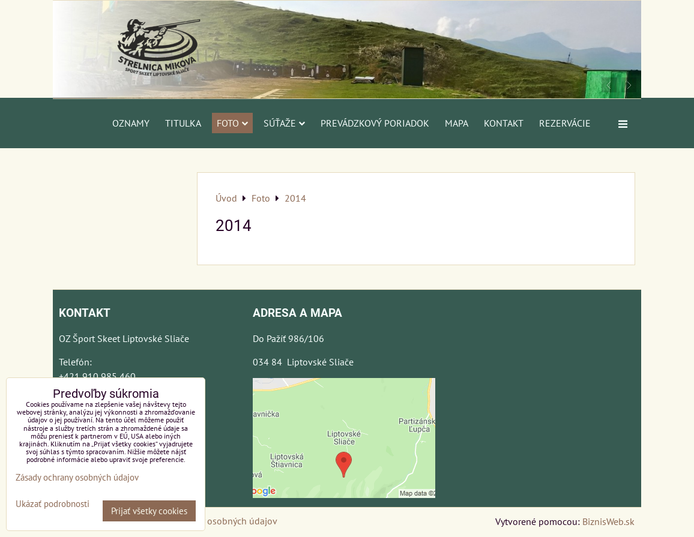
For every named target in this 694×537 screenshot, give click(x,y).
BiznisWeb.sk (608, 521)
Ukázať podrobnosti (52, 504)
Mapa (456, 123)
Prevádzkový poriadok (375, 123)
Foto (232, 123)
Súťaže (284, 123)
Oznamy (130, 123)
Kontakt (504, 123)
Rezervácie (565, 123)
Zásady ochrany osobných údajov (209, 521)
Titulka (183, 123)
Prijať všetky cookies (149, 511)
